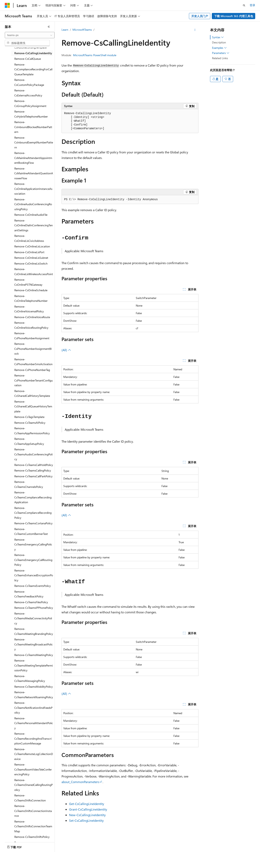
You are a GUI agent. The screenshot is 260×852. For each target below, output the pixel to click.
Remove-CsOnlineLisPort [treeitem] (29, 252)
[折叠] (49, 26)
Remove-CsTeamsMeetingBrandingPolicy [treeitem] (33, 631)
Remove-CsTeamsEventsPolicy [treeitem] (32, 586)
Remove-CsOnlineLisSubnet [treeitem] (31, 258)
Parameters (220, 53)
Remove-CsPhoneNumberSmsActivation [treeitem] (33, 361)
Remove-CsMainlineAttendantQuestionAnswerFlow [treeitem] (33, 173)
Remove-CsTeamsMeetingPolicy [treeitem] (33, 655)
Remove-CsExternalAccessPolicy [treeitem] (28, 92)
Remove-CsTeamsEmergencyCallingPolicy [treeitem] (33, 544)
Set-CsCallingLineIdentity (86, 820)
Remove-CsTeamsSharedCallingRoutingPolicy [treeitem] (33, 785)
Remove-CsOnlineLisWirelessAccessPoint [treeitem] (33, 271)
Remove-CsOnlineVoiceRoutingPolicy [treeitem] (31, 325)
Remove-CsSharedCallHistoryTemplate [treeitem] (32, 393)
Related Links (220, 58)
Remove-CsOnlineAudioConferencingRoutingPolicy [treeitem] (33, 204)
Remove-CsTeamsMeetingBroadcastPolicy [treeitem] (33, 644)
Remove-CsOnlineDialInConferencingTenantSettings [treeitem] (33, 225)
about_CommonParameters (80, 782)
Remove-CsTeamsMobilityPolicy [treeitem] (33, 686)
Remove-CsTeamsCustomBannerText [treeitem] (31, 531)
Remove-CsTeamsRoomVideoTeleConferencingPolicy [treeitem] (33, 769)
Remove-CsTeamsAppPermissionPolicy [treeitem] (32, 430)
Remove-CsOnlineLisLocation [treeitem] (32, 246)
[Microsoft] (7, 5)
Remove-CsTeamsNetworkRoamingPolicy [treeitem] (33, 694)
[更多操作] (195, 30)
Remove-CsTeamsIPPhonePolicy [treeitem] (33, 608)
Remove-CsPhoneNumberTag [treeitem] (32, 370)
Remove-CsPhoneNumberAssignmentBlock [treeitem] (33, 348)
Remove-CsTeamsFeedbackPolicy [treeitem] (28, 594)
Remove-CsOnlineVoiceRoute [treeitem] (32, 317)
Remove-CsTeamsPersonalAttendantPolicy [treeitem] (33, 723)
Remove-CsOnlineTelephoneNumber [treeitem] (31, 298)
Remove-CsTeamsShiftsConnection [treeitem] (30, 797)
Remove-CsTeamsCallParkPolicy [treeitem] (33, 476)
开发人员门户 (199, 16)
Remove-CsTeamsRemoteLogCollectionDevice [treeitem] (33, 754)
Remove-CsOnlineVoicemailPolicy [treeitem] (29, 309)
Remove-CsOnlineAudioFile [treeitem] (30, 215)
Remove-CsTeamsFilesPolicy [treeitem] (31, 602)
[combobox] (30, 35)
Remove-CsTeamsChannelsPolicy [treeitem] (28, 484)
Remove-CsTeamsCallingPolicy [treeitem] (32, 470)
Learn (65, 29)
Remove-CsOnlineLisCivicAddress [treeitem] (29, 238)
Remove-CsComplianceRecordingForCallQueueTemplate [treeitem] (33, 69)
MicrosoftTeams (82, 29)
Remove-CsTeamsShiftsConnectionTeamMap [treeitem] (33, 826)
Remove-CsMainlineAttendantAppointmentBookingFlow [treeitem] (33, 158)
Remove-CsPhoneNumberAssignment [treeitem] (31, 335)
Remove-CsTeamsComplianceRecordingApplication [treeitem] (33, 497)
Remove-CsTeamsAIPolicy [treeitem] (29, 423)
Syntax (218, 37)
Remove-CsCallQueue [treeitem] (27, 59)
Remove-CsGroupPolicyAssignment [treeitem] (30, 103)
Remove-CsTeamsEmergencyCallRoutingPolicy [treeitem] (33, 560)
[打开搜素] (244, 5)
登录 (252, 5)
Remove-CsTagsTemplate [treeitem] (29, 417)
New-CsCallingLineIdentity (87, 815)
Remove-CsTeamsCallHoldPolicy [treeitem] (33, 465)
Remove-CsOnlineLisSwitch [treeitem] (31, 263)
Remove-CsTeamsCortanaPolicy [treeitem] (33, 523)
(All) (66, 350)
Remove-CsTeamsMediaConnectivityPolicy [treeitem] (33, 618)
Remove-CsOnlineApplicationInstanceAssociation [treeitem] (33, 188)
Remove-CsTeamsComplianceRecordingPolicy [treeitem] (33, 513)
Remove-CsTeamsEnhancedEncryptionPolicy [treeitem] (33, 575)
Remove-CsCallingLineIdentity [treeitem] (33, 53)
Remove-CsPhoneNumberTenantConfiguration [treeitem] (33, 380)
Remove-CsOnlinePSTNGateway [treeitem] (28, 282)
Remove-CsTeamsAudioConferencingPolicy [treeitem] (33, 454)
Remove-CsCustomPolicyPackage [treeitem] (29, 82)
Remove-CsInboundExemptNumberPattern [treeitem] (33, 142)
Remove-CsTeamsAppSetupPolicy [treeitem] (29, 441)
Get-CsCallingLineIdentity (86, 804)
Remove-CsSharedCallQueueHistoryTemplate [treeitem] (33, 406)
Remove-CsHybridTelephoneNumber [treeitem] (31, 114)
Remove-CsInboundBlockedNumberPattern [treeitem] (33, 127)
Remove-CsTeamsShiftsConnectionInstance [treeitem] (33, 811)
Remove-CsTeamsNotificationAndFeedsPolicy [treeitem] (33, 707)
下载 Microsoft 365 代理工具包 (233, 16)
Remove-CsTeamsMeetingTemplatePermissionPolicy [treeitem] (33, 665)
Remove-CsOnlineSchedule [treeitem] (30, 290)
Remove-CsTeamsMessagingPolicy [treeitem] (29, 678)
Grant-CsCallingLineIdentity (88, 809)
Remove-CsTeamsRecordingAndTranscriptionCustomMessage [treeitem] (33, 738)
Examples (219, 48)
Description (219, 42)
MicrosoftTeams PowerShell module (94, 55)
